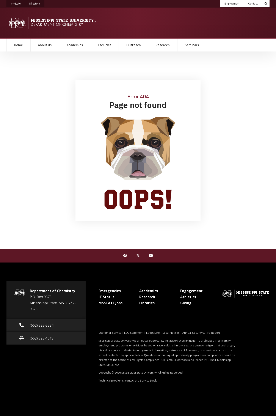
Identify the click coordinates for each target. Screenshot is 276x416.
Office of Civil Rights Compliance (138, 360)
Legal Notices (171, 333)
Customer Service (110, 333)
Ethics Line (153, 333)
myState (18, 3)
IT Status (106, 296)
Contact (253, 4)
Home (18, 45)
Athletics (188, 296)
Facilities (104, 45)
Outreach (133, 45)
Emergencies (110, 290)
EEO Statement (133, 333)
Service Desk (148, 380)
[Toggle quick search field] (266, 3)
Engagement (191, 290)
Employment (231, 4)
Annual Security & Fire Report (201, 333)
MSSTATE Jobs (110, 303)
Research (163, 45)
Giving (185, 303)
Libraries (147, 303)
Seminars (192, 45)
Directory (36, 3)
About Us (45, 45)
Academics (75, 45)
